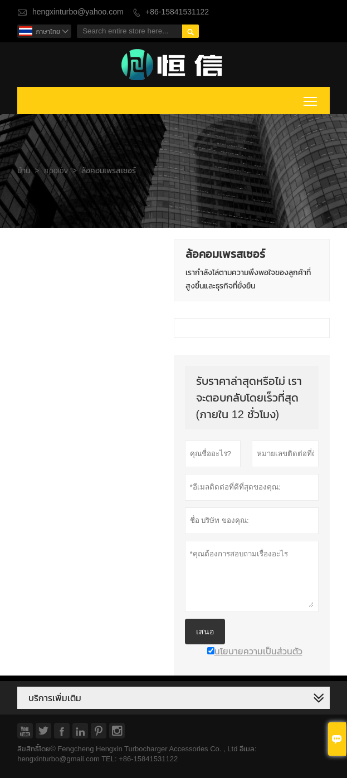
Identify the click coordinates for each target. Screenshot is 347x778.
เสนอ (205, 631)
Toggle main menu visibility (311, 99)
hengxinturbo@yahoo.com (78, 12)
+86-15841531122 (177, 12)
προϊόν (55, 171)
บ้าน (23, 171)
